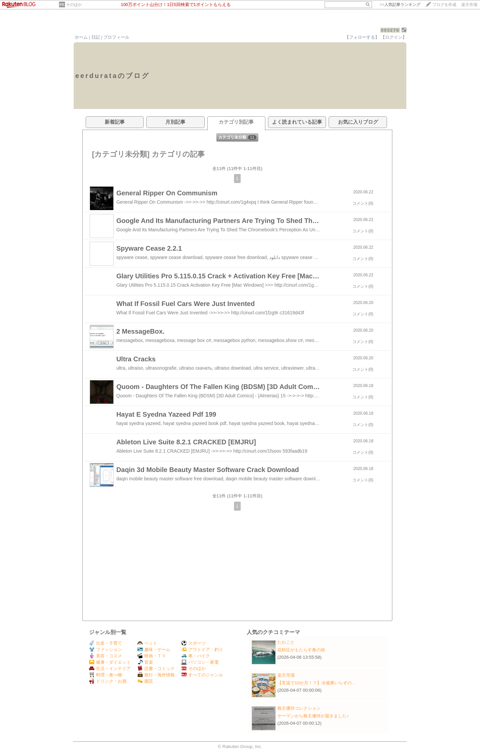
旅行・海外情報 (156, 674)
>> (400, 4)
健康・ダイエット (110, 662)
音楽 (145, 662)
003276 (390, 30)
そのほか (74, 4)
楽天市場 (469, 4)
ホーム (81, 37)
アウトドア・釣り (202, 649)
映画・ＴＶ (151, 655)
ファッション (105, 649)
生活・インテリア (110, 668)
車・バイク (195, 655)
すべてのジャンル (202, 674)
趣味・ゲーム (153, 649)
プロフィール (116, 37)
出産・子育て (105, 643)
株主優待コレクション (299, 708)
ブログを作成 (444, 4)
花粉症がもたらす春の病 (301, 649)
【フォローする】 (362, 37)
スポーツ (193, 643)
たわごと (286, 642)
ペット (147, 643)
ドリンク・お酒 (107, 681)
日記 (95, 37)
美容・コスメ (105, 655)
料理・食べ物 (105, 674)
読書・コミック (156, 668)
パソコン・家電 (200, 662)
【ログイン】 (394, 37)
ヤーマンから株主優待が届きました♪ (313, 715)
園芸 (145, 681)
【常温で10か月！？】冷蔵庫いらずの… (316, 682)
